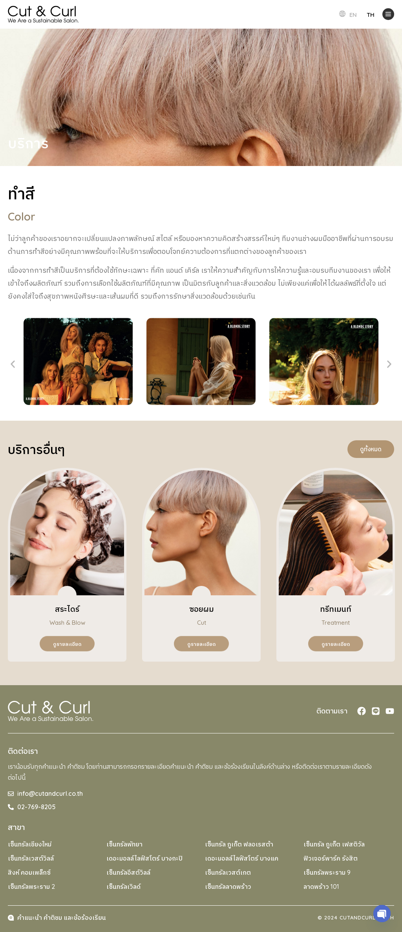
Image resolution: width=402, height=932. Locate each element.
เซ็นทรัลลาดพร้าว (228, 886)
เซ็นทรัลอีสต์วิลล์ (128, 872)
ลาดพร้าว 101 (321, 886)
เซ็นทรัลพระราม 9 (327, 872)
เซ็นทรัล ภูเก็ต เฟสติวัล (334, 844)
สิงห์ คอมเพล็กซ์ (29, 872)
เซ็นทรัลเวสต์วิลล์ (31, 858)
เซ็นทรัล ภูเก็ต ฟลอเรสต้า (239, 844)
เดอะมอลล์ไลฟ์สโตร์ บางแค (241, 858)
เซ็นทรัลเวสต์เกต (228, 872)
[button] (13, 364)
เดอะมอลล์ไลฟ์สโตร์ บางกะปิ (144, 858)
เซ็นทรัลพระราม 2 (31, 886)
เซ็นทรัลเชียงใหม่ (29, 844)
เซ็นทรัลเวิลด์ (123, 886)
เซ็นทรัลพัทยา (124, 844)
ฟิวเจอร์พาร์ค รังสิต (330, 858)
